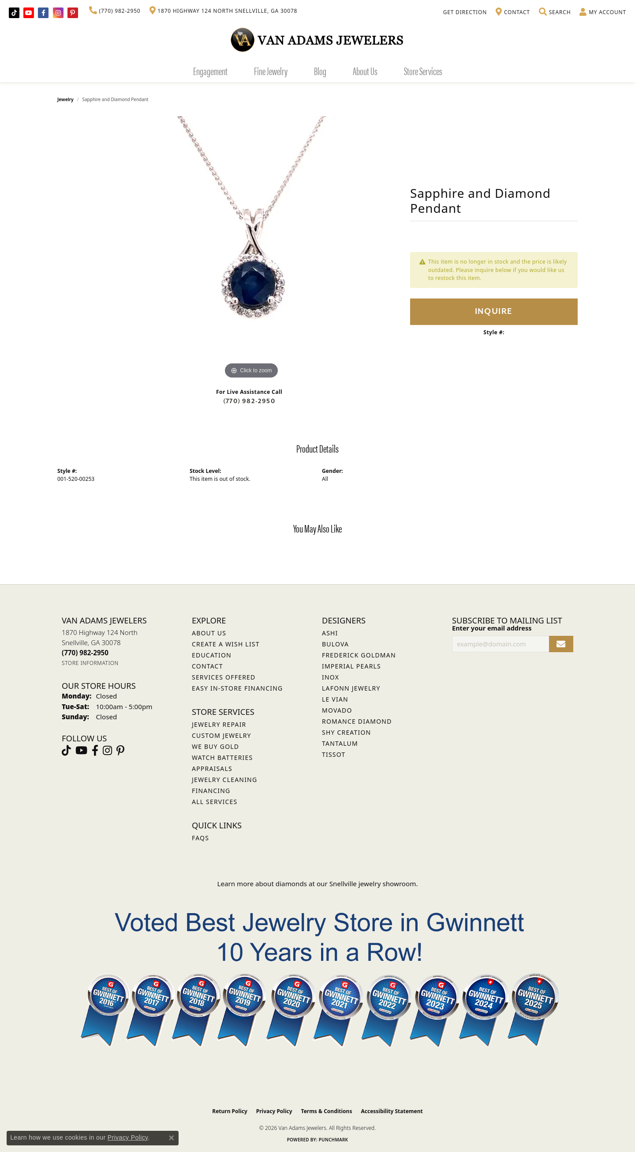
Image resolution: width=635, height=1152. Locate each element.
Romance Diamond (357, 721)
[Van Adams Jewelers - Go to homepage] (317, 39)
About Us (365, 70)
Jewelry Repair (219, 724)
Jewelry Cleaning (224, 779)
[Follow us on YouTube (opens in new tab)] (28, 13)
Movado (337, 710)
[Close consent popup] (171, 1138)
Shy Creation (346, 732)
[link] (115, 11)
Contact (207, 666)
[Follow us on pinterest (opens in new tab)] (72, 13)
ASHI (330, 633)
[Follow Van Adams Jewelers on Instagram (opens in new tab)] (58, 13)
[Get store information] (90, 663)
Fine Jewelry (271, 70)
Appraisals (212, 768)
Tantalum (340, 743)
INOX (330, 677)
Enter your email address (491, 627)
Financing (211, 790)
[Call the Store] (85, 652)
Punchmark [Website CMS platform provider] (333, 1140)
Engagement (210, 70)
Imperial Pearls (351, 666)
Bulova (335, 644)
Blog (320, 70)
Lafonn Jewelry (351, 688)
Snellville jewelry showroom (372, 883)
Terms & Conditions (326, 1111)
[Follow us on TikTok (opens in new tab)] (14, 13)
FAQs (200, 838)
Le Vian (335, 699)
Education (212, 655)
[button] (555, 12)
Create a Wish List (226, 644)
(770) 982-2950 (249, 401)
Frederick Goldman (359, 655)
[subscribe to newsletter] (561, 644)
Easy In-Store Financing (237, 688)
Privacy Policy (274, 1111)
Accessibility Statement (391, 1111)
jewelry (65, 99)
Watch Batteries (222, 757)
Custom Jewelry (221, 735)
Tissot (333, 754)
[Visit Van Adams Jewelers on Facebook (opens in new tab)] (43, 13)
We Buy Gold (215, 746)
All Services (214, 801)
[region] (251, 248)
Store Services (423, 70)
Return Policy (229, 1111)
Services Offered (223, 677)
